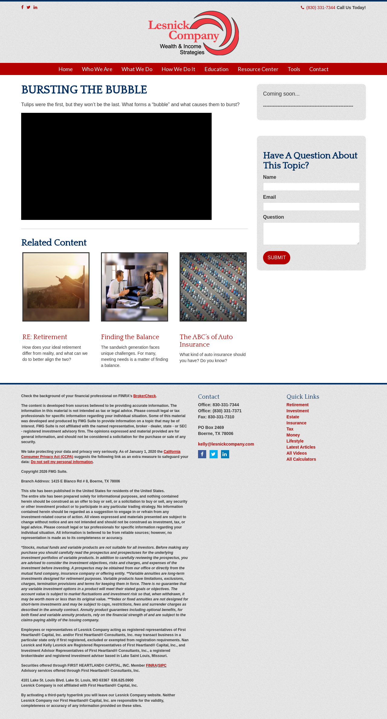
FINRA (151, 665)
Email (269, 197)
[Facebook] (22, 7)
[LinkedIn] (35, 7)
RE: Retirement (44, 337)
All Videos (297, 453)
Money (293, 435)
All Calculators (301, 459)
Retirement (298, 404)
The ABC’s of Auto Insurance (206, 340)
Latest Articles (301, 447)
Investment (298, 410)
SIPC (162, 665)
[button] (97, 69)
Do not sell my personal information (62, 462)
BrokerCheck (144, 396)
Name (269, 177)
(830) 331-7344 (320, 7)
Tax (290, 428)
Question (273, 217)
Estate (293, 416)
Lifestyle (295, 441)
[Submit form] (276, 257)
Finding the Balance (130, 337)
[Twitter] (29, 7)
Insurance (297, 422)
